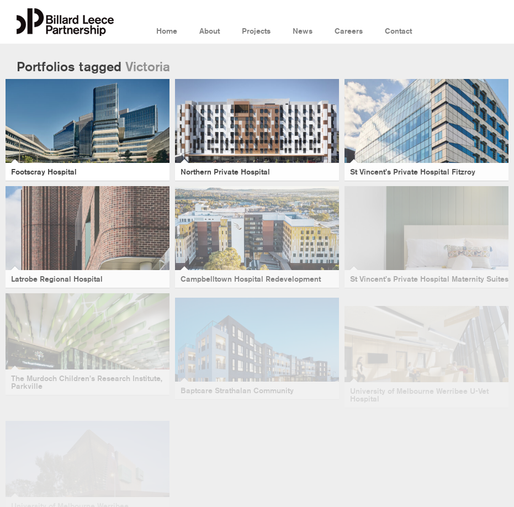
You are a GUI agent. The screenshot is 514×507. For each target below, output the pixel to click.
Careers (349, 31)
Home (166, 31)
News (302, 31)
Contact (398, 31)
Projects (256, 31)
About (209, 31)
